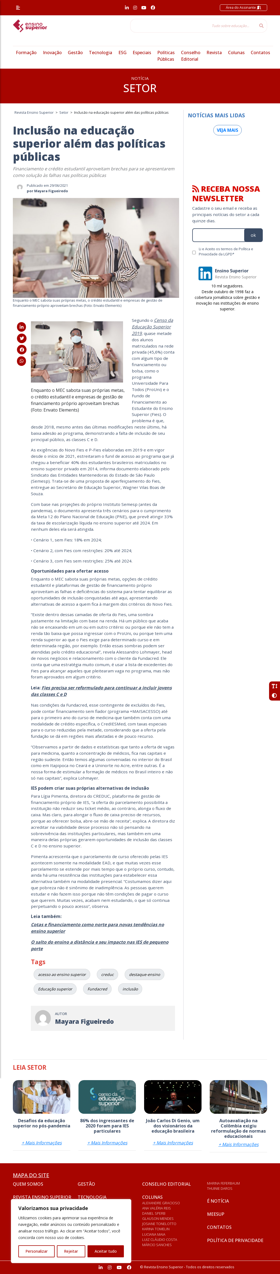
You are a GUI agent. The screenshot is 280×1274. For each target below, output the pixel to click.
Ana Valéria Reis (156, 1208)
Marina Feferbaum (223, 1183)
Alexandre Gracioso (161, 1202)
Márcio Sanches (157, 1244)
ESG (122, 52)
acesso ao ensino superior (62, 974)
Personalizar (36, 1251)
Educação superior (55, 989)
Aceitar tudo (106, 1251)
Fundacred (97, 989)
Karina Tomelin (156, 1228)
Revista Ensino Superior (42, 1197)
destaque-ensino (144, 974)
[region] (71, 1231)
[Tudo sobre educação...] (193, 26)
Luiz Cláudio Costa (159, 1239)
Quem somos (28, 1184)
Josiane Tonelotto (159, 1223)
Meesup (215, 1214)
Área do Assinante (243, 7)
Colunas (236, 52)
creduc (107, 974)
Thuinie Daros (219, 1188)
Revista (214, 52)
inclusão (130, 989)
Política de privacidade (235, 1240)
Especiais (142, 52)
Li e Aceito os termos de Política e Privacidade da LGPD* (226, 251)
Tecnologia (100, 52)
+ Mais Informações (42, 1143)
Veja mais (227, 130)
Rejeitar (71, 1251)
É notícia (218, 1201)
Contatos (260, 52)
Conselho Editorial (166, 1184)
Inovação (52, 52)
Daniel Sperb (153, 1213)
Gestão (75, 52)
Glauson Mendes (158, 1218)
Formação (26, 52)
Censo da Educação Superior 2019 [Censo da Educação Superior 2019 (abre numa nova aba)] (152, 326)
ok (253, 235)
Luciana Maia (153, 1234)
